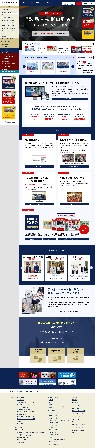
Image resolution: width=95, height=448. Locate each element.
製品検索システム (53, 437)
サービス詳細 (5, 9)
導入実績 (4, 49)
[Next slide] (38, 43)
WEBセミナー (66, 4)
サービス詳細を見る (69, 99)
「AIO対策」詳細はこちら (38, 166)
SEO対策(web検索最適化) (24, 435)
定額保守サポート (7, 44)
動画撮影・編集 (53, 425)
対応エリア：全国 (10, 122)
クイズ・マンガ (53, 442)
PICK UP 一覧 (89, 44)
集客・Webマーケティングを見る (69, 311)
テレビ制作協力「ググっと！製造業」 (8, 55)
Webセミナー (75, 397)
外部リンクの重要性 (22, 442)
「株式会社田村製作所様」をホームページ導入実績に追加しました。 (85, 72)
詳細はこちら (73, 204)
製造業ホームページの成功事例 (9, 28)
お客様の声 (5, 52)
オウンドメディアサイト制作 (56, 407)
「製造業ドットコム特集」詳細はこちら (38, 204)
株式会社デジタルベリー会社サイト (86, 1)
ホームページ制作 (7, 7)
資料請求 (72, 4)
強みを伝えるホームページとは (9, 12)
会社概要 (4, 69)
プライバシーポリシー (78, 427)
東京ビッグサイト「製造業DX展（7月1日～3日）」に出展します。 (85, 64)
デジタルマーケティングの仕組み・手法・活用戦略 (31, 432)
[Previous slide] (35, 43)
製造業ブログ (5, 61)
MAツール (51, 402)
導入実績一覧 (69, 57)
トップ (11, 397)
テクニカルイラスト (54, 430)
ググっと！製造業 (77, 405)
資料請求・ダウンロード (78, 424)
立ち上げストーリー (78, 413)
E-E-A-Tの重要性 (21, 440)
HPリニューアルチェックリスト (9, 23)
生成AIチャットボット (54, 413)
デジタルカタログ (53, 432)
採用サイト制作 (53, 415)
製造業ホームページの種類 (8, 20)
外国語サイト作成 (53, 418)
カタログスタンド (54, 434)
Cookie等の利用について (79, 430)
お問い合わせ (79, 4)
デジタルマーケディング (8, 39)
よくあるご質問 (6, 66)
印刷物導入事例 (54, 423)
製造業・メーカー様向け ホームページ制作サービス (24, 391)
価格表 (3, 33)
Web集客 (4, 47)
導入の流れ (4, 36)
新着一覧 (90, 57)
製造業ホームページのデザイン (9, 25)
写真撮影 (51, 427)
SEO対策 (51, 400)
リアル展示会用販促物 (55, 444)
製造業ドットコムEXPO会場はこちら (39, 239)
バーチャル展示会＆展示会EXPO (57, 439)
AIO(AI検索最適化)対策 (23, 437)
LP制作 (50, 404)
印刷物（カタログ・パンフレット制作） (59, 420)
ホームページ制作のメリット (8, 17)
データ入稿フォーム (59, 3)
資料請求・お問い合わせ (8, 72)
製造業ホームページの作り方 (8, 15)
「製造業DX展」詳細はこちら (73, 166)
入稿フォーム (5, 58)
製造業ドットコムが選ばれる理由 (9, 31)
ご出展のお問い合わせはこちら (72, 239)
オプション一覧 (6, 41)
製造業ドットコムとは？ (8, 64)
